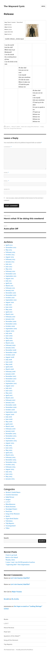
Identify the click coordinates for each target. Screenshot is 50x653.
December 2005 (11, 433)
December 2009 (11, 321)
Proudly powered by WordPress (24, 649)
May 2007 (9, 393)
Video (7, 528)
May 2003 (9, 476)
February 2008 (10, 371)
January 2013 (10, 262)
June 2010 (9, 307)
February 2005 (10, 457)
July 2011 (8, 281)
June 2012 (9, 266)
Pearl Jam (24, 126)
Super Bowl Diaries (12, 518)
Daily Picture (10, 497)
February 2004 (10, 467)
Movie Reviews (11, 506)
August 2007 (10, 386)
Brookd (6, 599)
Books (6, 619)
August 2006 (10, 414)
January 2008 (10, 374)
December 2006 (11, 405)
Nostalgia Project (11, 509)
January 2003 (10, 479)
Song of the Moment (33, 126)
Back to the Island (12, 557)
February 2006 (10, 429)
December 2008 (11, 350)
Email (6, 181)
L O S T (8, 502)
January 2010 (10, 319)
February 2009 (10, 345)
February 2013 (10, 259)
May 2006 (9, 421)
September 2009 (11, 328)
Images (8, 499)
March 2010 (9, 314)
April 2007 (9, 395)
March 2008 (10, 369)
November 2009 (11, 324)
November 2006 (11, 407)
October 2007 (10, 381)
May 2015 (9, 250)
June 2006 (9, 419)
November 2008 (11, 352)
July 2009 (9, 333)
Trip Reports (10, 523)
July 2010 (9, 305)
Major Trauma (17, 592)
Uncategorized (10, 526)
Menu (43, 6)
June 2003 (9, 474)
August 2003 (10, 469)
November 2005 (11, 436)
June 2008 (9, 362)
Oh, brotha (15, 599)
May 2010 (9, 309)
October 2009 (10, 326)
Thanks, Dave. (10, 560)
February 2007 (10, 400)
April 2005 (9, 452)
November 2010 (11, 295)
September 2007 (11, 383)
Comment (8, 147)
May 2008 (9, 364)
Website (7, 189)
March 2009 (10, 343)
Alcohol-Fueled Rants (13, 492)
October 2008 (10, 355)
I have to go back (11, 555)
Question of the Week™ (12, 636)
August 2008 (10, 357)
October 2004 (10, 464)
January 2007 (10, 402)
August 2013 (10, 257)
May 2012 (9, 269)
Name (6, 172)
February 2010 (10, 317)
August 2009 (10, 331)
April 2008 (9, 367)
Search (6, 538)
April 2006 (9, 424)
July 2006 (9, 417)
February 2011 (10, 288)
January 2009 (10, 348)
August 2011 (10, 278)
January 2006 (10, 431)
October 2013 (10, 254)
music (42, 126)
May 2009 (9, 338)
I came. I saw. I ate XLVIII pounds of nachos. (20, 562)
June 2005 (9, 448)
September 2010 (11, 300)
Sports (8, 516)
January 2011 (10, 290)
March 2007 (10, 398)
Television (9, 521)
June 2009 (9, 336)
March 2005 (10, 455)
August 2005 (10, 443)
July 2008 (9, 359)
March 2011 (9, 286)
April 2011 (9, 283)
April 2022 (9, 245)
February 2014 (10, 252)
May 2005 (9, 450)
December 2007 (11, 376)
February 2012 (10, 271)
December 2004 (11, 460)
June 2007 (9, 390)
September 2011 (11, 276)
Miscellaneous (10, 504)
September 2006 (11, 412)
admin (8, 126)
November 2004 (11, 462)
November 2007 (11, 379)
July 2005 (9, 445)
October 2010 (10, 297)
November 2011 (11, 274)
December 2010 (11, 293)
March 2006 (10, 426)
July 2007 (9, 388)
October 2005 (10, 438)
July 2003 (9, 472)
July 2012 (9, 264)
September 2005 (11, 441)
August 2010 (10, 302)
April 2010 (9, 312)
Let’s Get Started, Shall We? (20, 578)
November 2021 (11, 247)
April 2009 (9, 340)
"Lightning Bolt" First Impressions (18, 564)
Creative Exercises (12, 495)
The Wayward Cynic (14, 6)
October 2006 (10, 410)
